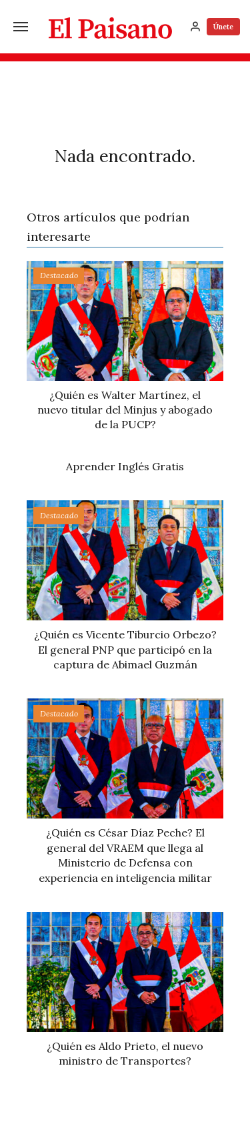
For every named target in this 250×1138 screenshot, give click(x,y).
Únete (223, 26)
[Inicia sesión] (195, 27)
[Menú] (20, 27)
